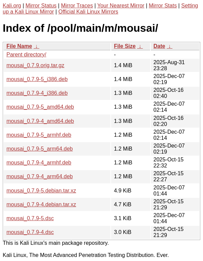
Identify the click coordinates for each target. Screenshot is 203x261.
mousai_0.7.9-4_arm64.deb (39, 176)
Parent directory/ (26, 54)
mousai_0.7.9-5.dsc (30, 218)
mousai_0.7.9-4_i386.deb (37, 93)
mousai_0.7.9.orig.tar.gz (35, 65)
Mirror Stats (163, 5)
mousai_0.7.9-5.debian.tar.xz (41, 190)
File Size (125, 46)
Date (159, 46)
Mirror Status (41, 5)
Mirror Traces (77, 5)
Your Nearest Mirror (120, 5)
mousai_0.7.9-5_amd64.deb (40, 107)
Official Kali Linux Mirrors (88, 12)
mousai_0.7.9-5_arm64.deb (39, 149)
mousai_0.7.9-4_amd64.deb (40, 121)
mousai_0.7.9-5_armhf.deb (38, 135)
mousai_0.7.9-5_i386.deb (37, 79)
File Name (19, 46)
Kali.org (12, 5)
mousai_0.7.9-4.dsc (30, 232)
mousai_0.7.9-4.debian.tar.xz (41, 204)
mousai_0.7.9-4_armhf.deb (38, 162)
